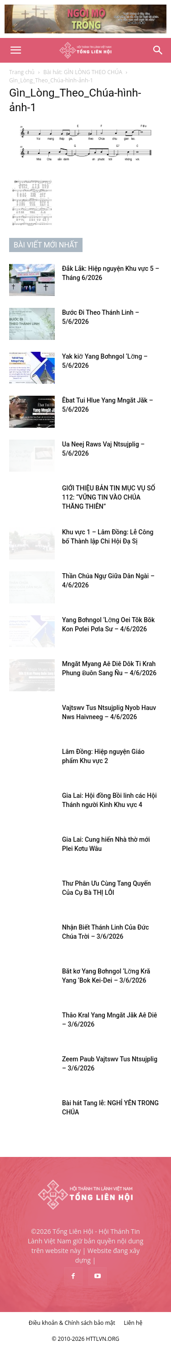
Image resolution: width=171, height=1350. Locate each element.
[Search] (158, 50)
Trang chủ (22, 72)
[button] (15, 50)
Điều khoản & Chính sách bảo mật (72, 1323)
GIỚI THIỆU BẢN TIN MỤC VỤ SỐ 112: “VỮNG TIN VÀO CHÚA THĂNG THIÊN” (108, 497)
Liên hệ (133, 1323)
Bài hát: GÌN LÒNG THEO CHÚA (82, 72)
